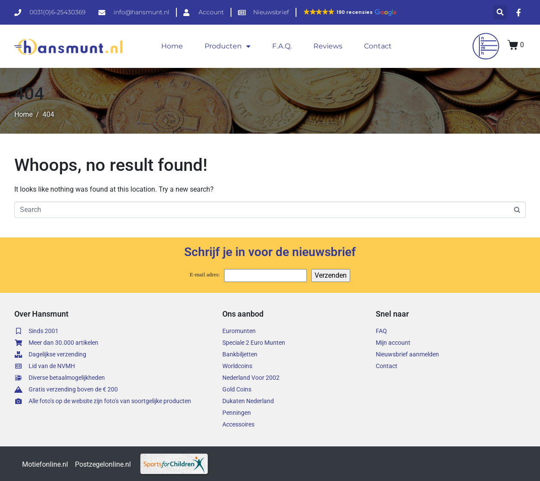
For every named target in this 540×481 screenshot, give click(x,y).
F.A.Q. (282, 46)
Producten (227, 46)
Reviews (327, 46)
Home (172, 46)
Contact (378, 46)
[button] (350, 12)
